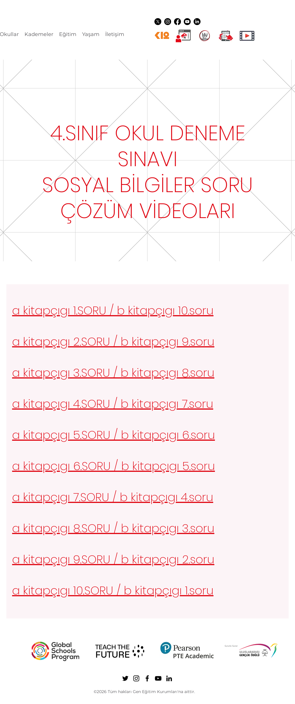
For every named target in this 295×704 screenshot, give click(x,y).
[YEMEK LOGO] (204, 35)
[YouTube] (187, 21)
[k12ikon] (161, 35)
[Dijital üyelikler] (183, 35)
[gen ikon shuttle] (225, 35)
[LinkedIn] (197, 21)
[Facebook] (177, 21)
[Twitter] (157, 21)
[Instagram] (167, 21)
